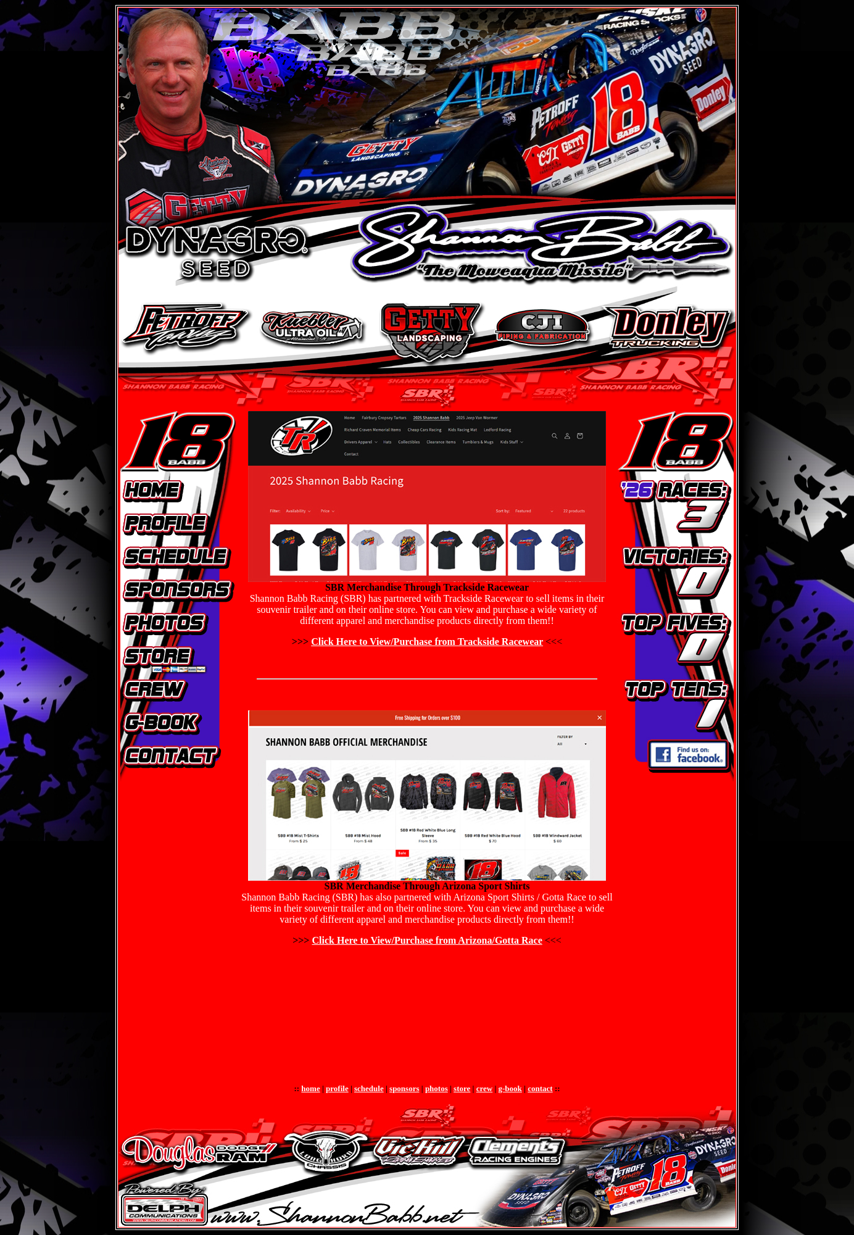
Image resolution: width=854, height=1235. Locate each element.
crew (484, 1088)
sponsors (404, 1088)
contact (540, 1088)
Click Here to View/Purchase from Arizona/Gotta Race (427, 940)
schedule (369, 1088)
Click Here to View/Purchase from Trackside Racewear (427, 641)
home (310, 1088)
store (462, 1088)
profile (337, 1088)
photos (436, 1088)
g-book (510, 1088)
